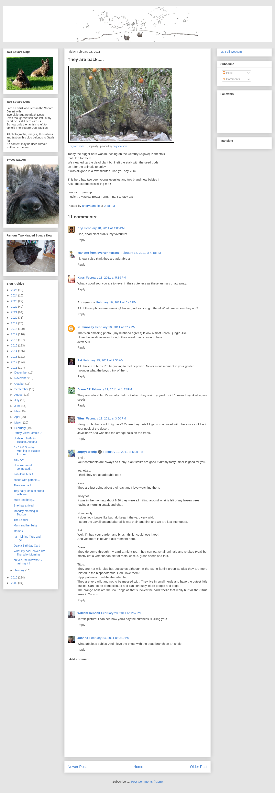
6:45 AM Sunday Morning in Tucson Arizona (27, 451)
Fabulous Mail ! (23, 474)
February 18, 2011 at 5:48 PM (116, 302)
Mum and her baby (25, 525)
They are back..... (77, 146)
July (17, 400)
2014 (14, 351)
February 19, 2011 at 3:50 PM (106, 418)
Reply (81, 240)
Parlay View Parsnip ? (28, 433)
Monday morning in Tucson (26, 512)
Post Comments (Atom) (147, 781)
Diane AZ (83, 389)
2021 (14, 312)
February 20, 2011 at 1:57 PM (121, 613)
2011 (14, 367)
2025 (14, 290)
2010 (14, 577)
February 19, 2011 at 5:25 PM (123, 451)
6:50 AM (19, 459)
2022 (14, 306)
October (19, 383)
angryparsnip (120, 146)
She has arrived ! (24, 505)
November (21, 378)
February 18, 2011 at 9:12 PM (115, 327)
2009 (14, 583)
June (17, 405)
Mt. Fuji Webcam (231, 51)
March (18, 422)
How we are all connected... (23, 467)
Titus (81, 418)
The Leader (21, 520)
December (21, 372)
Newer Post (77, 767)
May (17, 411)
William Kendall (88, 613)
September (21, 389)
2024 (14, 295)
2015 (14, 345)
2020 (14, 317)
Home (138, 767)
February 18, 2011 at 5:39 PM (106, 277)
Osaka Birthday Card (27, 545)
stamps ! (19, 531)
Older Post (198, 767)
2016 (14, 340)
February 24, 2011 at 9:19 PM (109, 637)
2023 (14, 301)
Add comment (79, 659)
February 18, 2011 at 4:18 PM (141, 252)
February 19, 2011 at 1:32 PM (112, 389)
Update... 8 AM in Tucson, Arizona (25, 440)
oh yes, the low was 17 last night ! (28, 561)
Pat (79, 360)
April (17, 416)
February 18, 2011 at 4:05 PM (104, 228)
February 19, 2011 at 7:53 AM (103, 360)
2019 (14, 323)
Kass (81, 277)
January (19, 570)
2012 (14, 362)
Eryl (80, 228)
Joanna (82, 637)
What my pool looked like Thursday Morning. (29, 552)
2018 (14, 328)
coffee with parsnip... (27, 479)
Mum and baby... (24, 499)
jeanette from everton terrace (98, 252)
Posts (228, 72)
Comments (231, 79)
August (19, 394)
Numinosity (85, 327)
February (20, 428)
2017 (14, 334)
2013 (14, 356)
